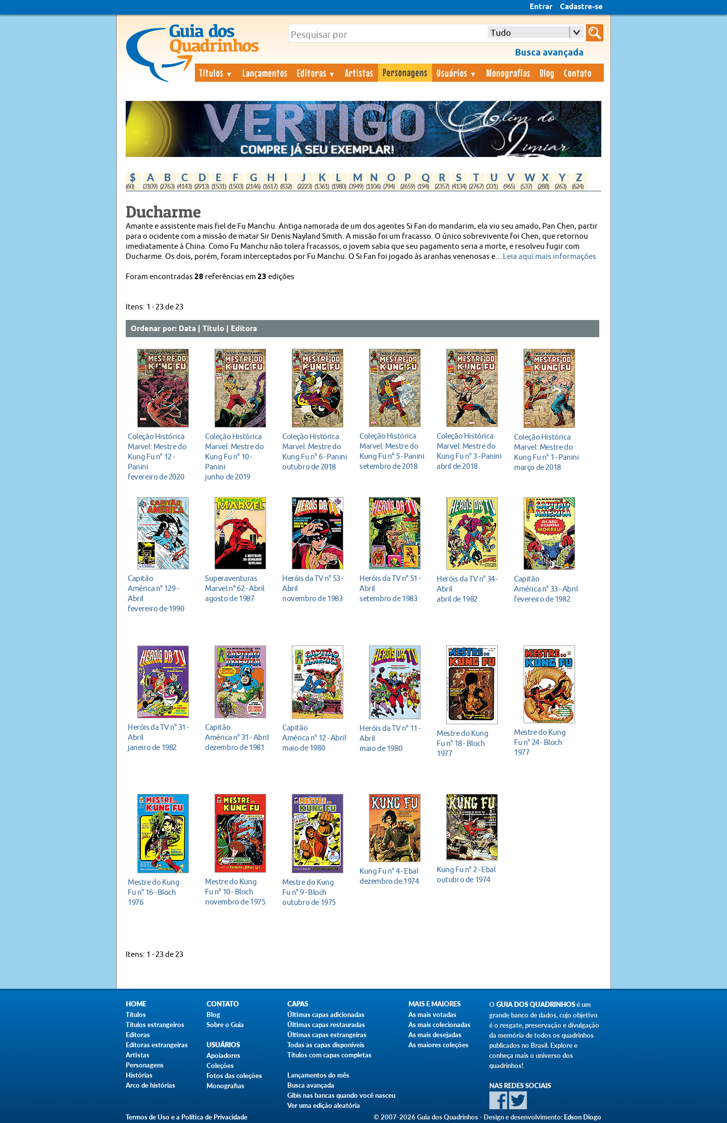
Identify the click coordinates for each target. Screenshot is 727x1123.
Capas (297, 1004)
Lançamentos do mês (318, 1075)
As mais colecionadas (439, 1025)
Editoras (316, 73)
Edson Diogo (582, 1117)
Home (136, 1004)
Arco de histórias (150, 1085)
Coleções (220, 1065)
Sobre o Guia (225, 1025)
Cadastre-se (581, 7)
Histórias (139, 1075)
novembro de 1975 (237, 891)
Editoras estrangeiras (157, 1045)
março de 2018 (546, 452)
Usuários (457, 73)
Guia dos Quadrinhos (535, 1004)
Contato (578, 73)
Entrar (541, 7)
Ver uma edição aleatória (323, 1105)
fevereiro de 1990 (160, 593)
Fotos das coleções (234, 1076)
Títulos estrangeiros (155, 1025)
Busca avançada (310, 1085)
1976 (160, 892)
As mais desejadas (434, 1035)
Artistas (359, 73)
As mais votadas (432, 1014)
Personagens (405, 72)
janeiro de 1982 (160, 737)
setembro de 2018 (392, 451)
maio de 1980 (314, 738)
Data (187, 329)
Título (213, 329)
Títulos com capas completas (329, 1055)
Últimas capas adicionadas (326, 1014)
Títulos (216, 73)
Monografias (508, 73)
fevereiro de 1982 (546, 589)
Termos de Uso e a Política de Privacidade (186, 1117)
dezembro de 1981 (237, 737)
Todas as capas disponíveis (326, 1045)
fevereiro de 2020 (160, 457)
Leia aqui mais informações (549, 256)
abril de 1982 (469, 589)
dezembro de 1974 (392, 876)
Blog (547, 73)
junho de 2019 (237, 457)
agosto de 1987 (237, 588)
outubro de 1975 (314, 892)
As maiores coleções (438, 1045)
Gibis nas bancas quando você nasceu (341, 1095)
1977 (469, 743)
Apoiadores (223, 1055)
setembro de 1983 (392, 588)
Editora (244, 329)
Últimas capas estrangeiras (327, 1035)
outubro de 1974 (469, 874)
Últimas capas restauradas (326, 1025)
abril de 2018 (469, 451)
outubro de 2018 (314, 451)
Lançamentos (265, 73)
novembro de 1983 (314, 588)
